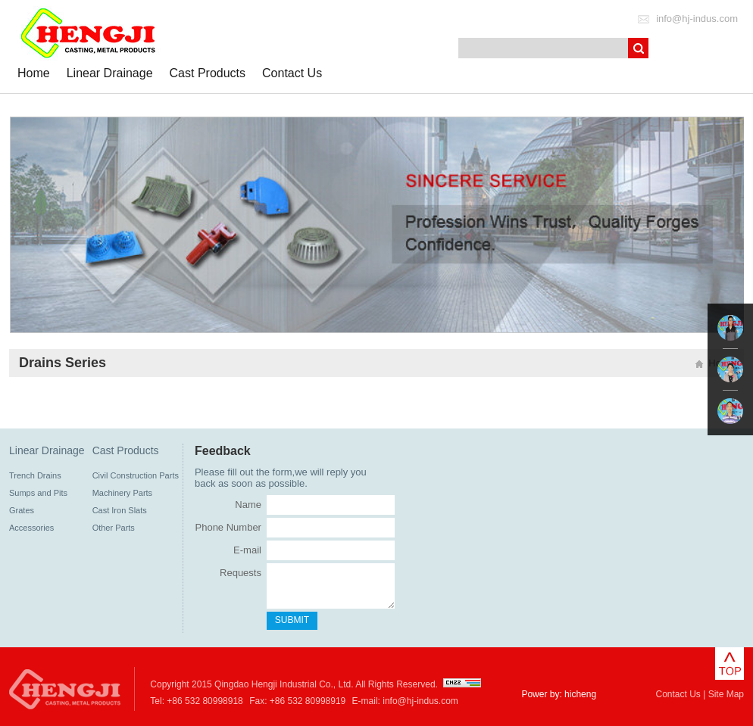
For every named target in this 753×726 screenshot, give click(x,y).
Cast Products (207, 73)
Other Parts (113, 527)
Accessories (31, 527)
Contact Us (292, 73)
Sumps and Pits (38, 492)
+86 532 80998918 (204, 701)
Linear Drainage (110, 73)
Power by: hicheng (558, 694)
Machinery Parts (122, 492)
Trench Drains (35, 475)
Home (33, 73)
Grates (21, 510)
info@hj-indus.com (697, 18)
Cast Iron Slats (119, 510)
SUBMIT (292, 620)
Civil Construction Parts (135, 475)
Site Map (726, 694)
